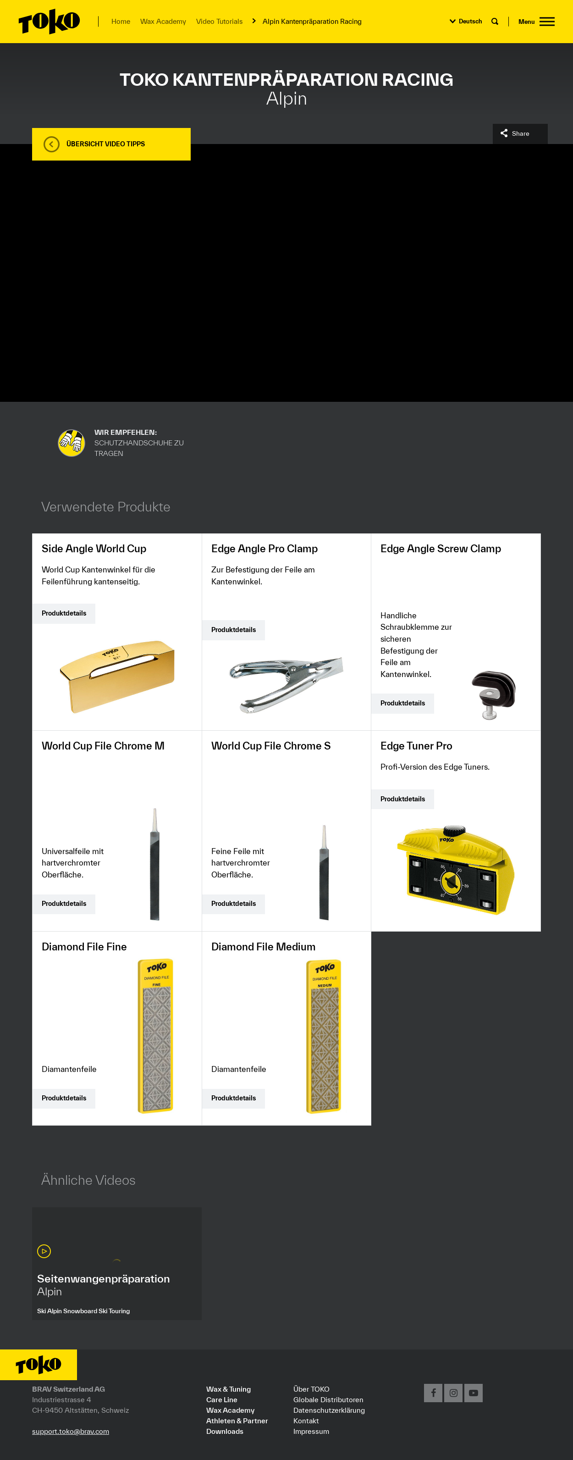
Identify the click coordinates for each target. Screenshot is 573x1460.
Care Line (221, 1399)
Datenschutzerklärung (329, 1410)
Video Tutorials (219, 21)
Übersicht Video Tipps (105, 144)
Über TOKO (311, 1389)
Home (120, 21)
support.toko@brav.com (70, 1431)
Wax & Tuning (228, 1389)
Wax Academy (163, 21)
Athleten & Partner (237, 1420)
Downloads (224, 1431)
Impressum (311, 1431)
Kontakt (306, 1420)
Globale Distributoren (328, 1399)
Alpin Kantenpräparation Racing (312, 21)
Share (520, 133)
